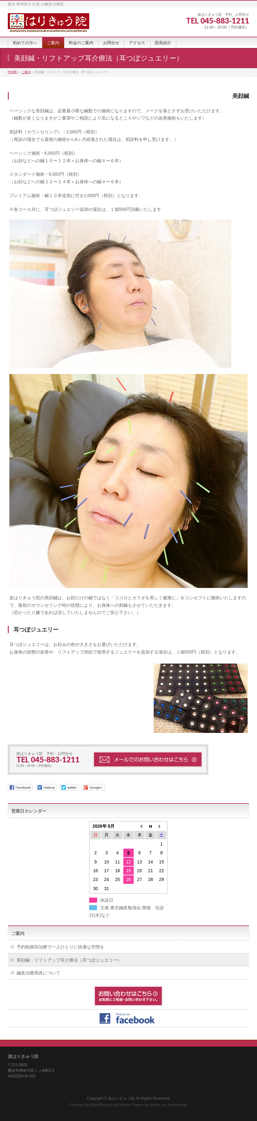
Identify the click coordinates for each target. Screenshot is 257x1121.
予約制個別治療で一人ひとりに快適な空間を (60, 946)
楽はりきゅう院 (121, 1098)
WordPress (100, 1105)
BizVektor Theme (128, 1105)
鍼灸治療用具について (38, 972)
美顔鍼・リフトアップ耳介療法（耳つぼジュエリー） (69, 960)
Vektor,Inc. (159, 1105)
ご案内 (17, 933)
